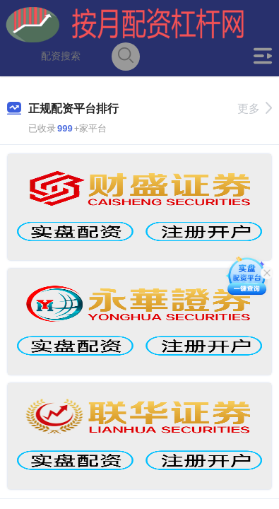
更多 (254, 109)
